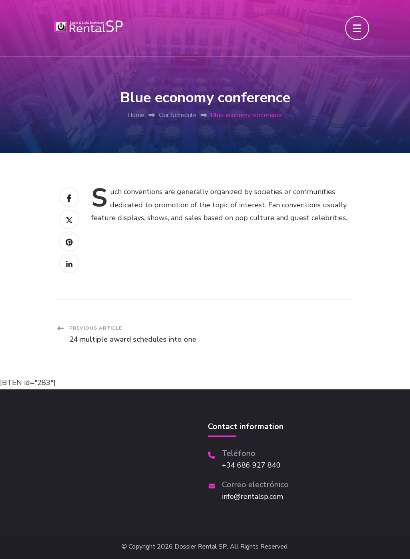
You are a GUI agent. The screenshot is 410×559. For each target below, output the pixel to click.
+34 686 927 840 (251, 465)
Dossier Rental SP (201, 547)
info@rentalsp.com (252, 496)
